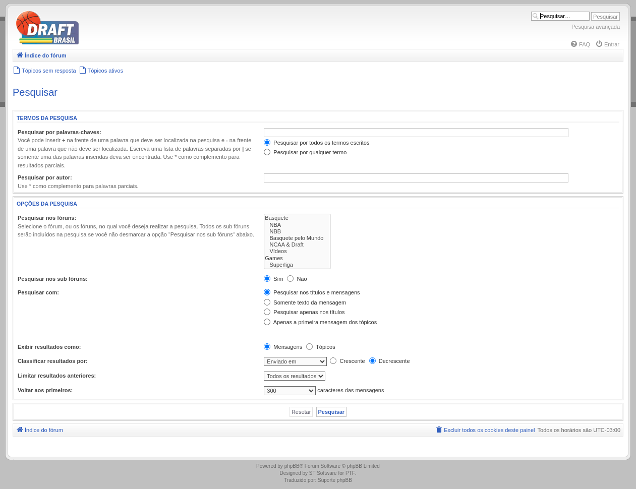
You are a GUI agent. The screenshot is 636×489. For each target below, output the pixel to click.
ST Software (323, 473)
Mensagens (283, 347)
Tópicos (320, 347)
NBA (297, 225)
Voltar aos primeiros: (45, 390)
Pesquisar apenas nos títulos (304, 312)
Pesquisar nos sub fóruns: (53, 279)
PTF (350, 473)
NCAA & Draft (297, 244)
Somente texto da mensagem (305, 302)
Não (297, 279)
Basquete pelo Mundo (297, 238)
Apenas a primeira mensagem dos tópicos (320, 322)
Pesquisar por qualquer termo (305, 152)
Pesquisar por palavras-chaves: (59, 132)
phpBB (292, 466)
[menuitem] (580, 44)
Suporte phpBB (335, 480)
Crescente (347, 361)
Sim (273, 279)
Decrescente (389, 361)
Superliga (297, 265)
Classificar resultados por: (53, 361)
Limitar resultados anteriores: (57, 376)
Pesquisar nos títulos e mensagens (312, 292)
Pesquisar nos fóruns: (47, 218)
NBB (297, 231)
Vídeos (297, 251)
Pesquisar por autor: (45, 177)
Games (297, 258)
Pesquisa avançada (595, 27)
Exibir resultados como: (49, 347)
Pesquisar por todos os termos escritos (316, 143)
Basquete (297, 218)
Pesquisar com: (38, 292)
